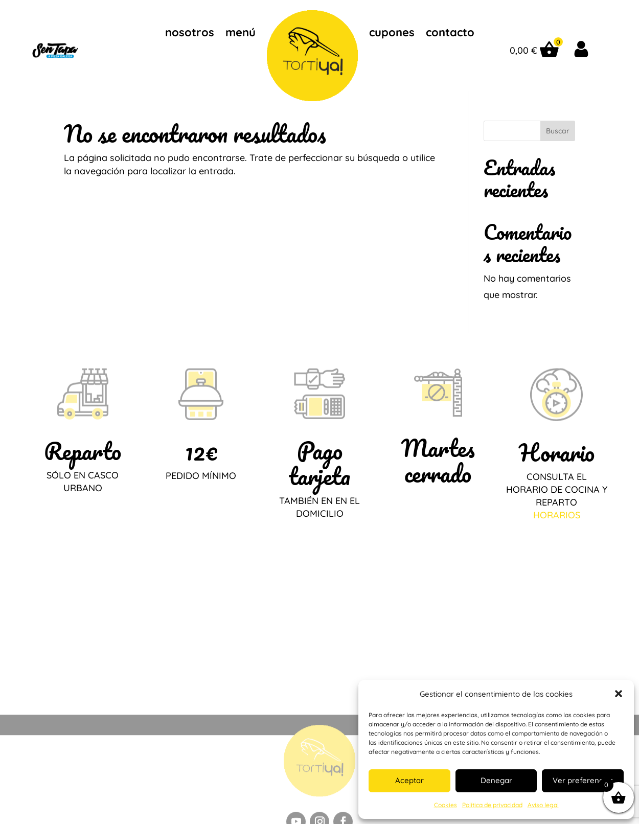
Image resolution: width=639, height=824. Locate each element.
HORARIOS (556, 515)
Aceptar (409, 780)
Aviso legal (543, 805)
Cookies (445, 805)
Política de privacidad (492, 805)
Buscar (557, 130)
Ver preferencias (583, 780)
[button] (618, 694)
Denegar (496, 780)
